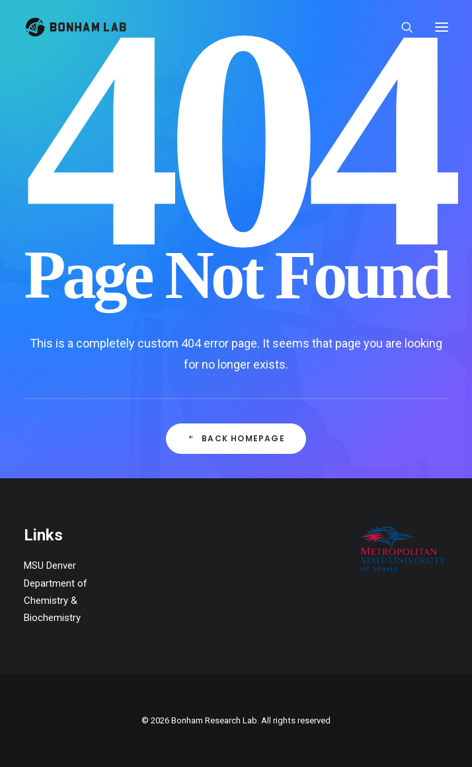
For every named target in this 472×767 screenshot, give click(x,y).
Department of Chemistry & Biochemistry (55, 600)
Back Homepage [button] (236, 439)
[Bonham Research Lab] (76, 27)
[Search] (401, 27)
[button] (441, 27)
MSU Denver (50, 565)
